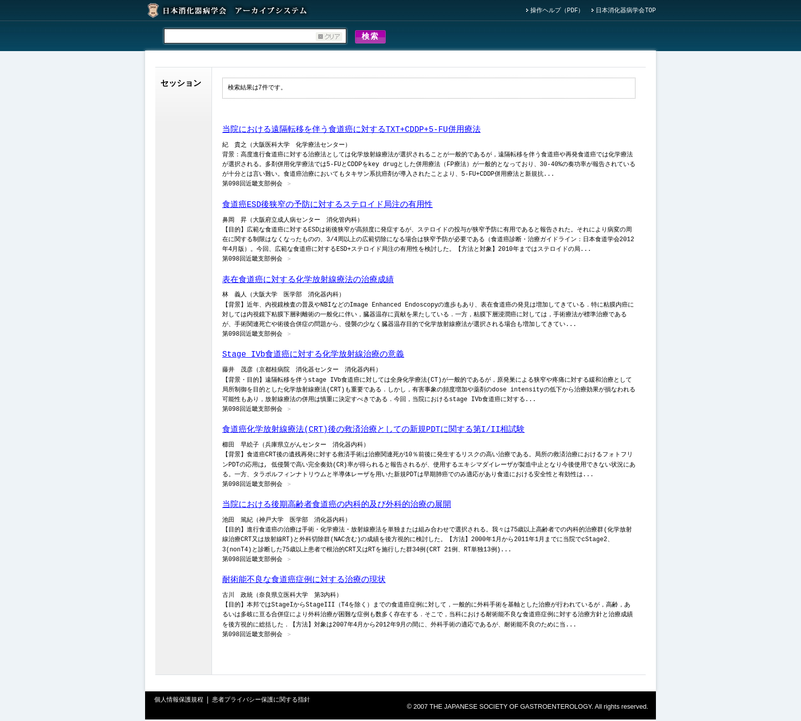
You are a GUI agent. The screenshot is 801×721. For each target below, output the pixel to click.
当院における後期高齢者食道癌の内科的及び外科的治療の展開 (336, 506)
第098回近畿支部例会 (252, 185)
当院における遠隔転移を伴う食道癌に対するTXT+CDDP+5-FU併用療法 (351, 131)
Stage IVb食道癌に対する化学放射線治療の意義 (313, 356)
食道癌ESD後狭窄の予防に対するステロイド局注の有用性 (327, 206)
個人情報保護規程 (178, 701)
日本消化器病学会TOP (626, 11)
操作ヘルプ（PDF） (557, 11)
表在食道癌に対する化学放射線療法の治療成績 (308, 281)
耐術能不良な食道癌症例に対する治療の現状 (304, 581)
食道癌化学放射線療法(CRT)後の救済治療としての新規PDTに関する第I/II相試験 (373, 431)
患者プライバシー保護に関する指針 (261, 701)
